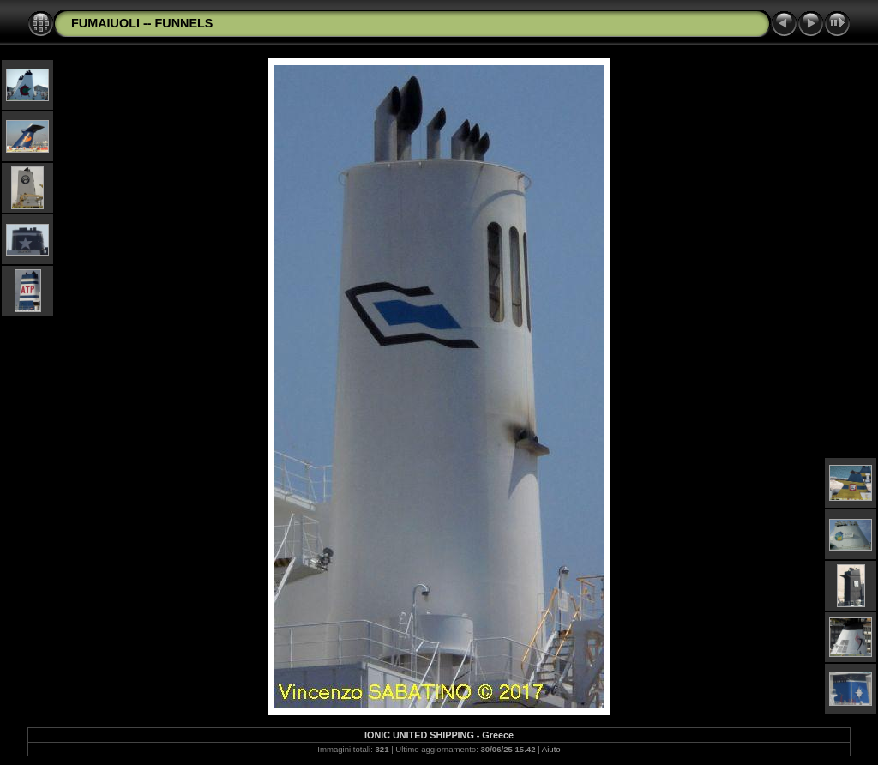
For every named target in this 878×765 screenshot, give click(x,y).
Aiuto (551, 749)
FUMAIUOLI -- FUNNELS (142, 23)
